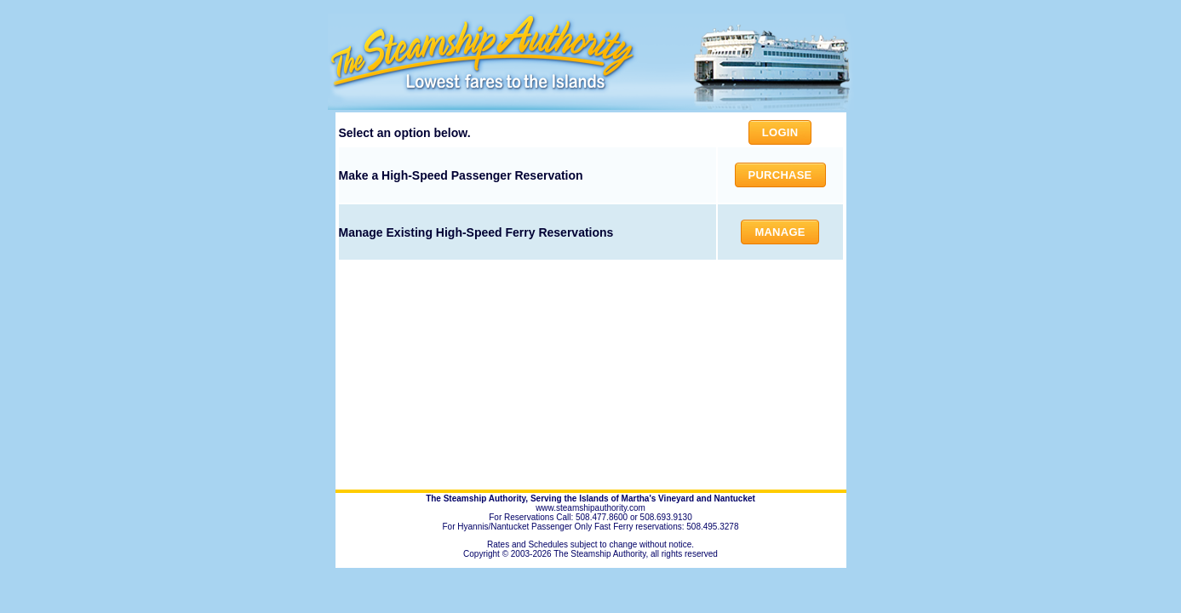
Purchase (780, 175)
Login (780, 132)
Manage (779, 232)
